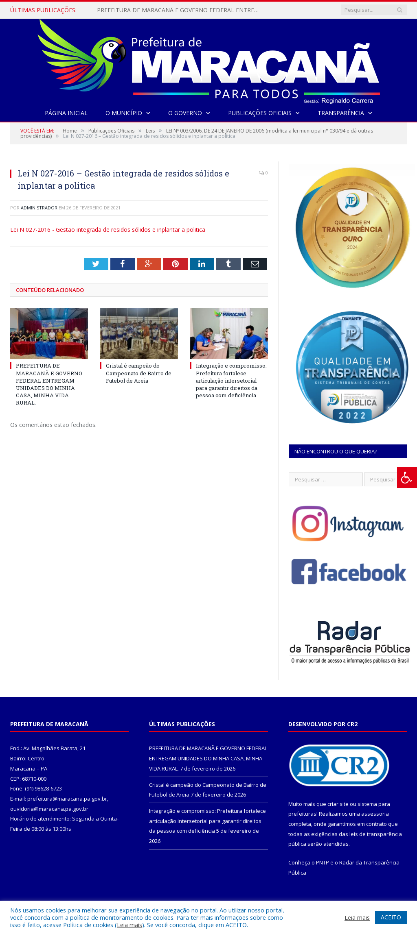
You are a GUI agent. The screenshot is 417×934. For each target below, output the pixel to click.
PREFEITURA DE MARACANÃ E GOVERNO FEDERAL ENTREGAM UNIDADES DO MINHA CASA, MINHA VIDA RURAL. (180, 10)
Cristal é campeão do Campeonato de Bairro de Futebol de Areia (138, 373)
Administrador (39, 208)
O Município (123, 113)
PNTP (322, 862)
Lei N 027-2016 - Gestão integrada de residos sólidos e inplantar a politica (107, 229)
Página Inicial (66, 113)
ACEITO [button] (391, 917)
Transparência (341, 113)
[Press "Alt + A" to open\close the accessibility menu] (407, 477)
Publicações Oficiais (260, 113)
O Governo (185, 113)
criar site (338, 804)
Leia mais (129, 925)
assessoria (375, 813)
